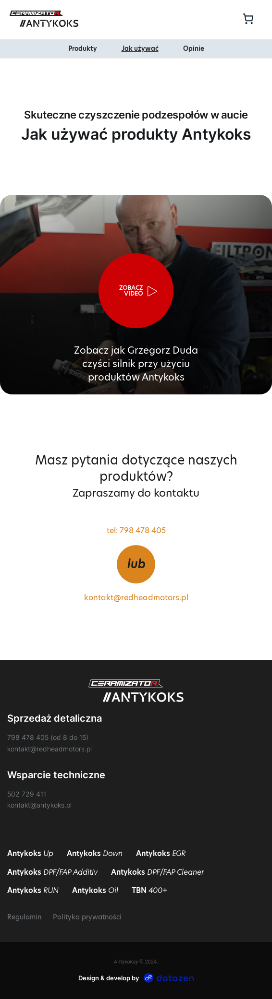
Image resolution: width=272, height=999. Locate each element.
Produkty (82, 49)
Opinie (193, 49)
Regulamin (24, 917)
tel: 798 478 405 (136, 530)
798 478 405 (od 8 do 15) (47, 737)
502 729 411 (26, 794)
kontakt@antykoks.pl (39, 805)
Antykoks (30, 853)
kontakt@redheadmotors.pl (136, 598)
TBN (149, 890)
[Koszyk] (246, 18)
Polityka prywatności (87, 917)
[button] (136, 290)
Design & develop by (136, 978)
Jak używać (140, 49)
